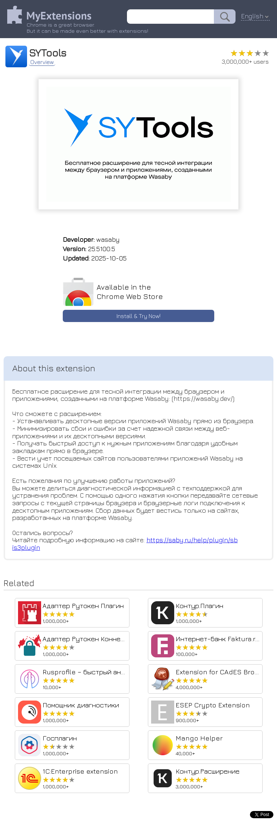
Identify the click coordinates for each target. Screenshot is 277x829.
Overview (42, 62)
